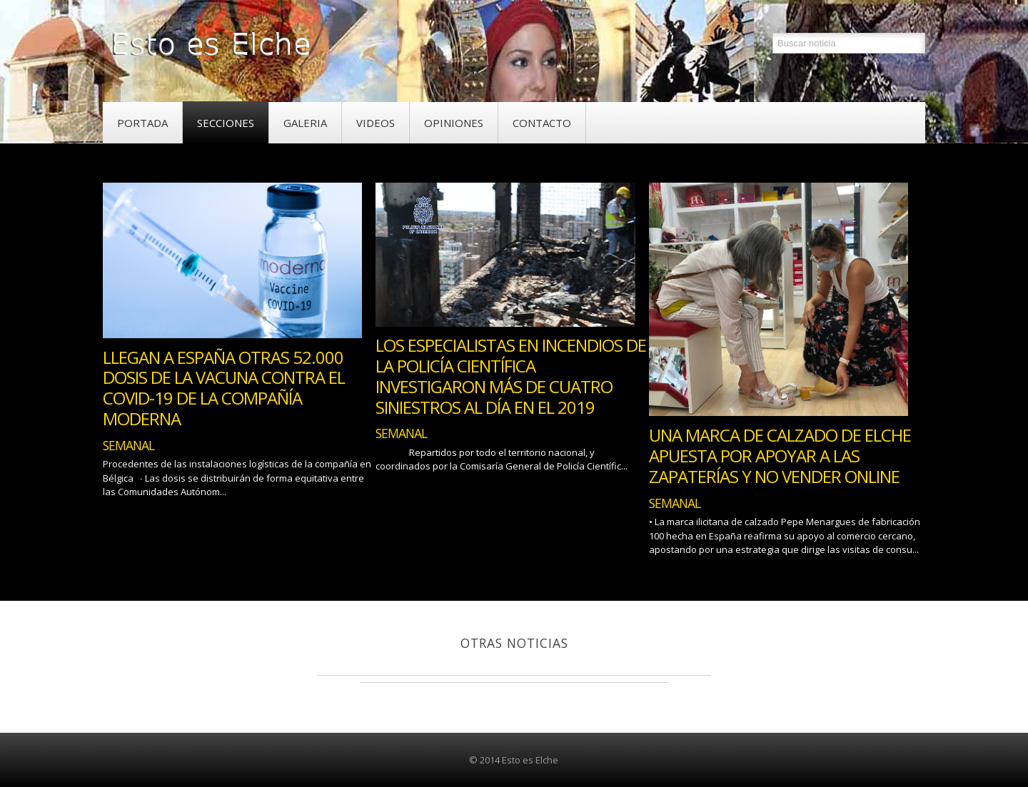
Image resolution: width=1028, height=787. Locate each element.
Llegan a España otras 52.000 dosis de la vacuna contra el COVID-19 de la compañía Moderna (224, 387)
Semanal (128, 445)
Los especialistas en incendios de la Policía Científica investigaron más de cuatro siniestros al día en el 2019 (511, 375)
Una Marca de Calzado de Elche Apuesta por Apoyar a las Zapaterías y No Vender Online (780, 455)
